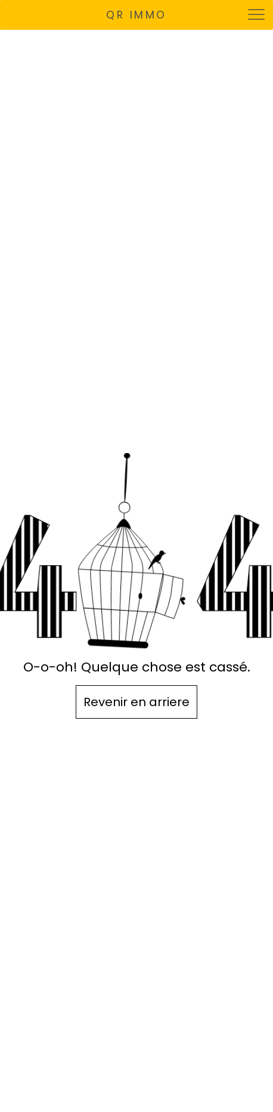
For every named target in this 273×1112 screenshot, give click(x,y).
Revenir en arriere (136, 702)
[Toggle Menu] (257, 14)
